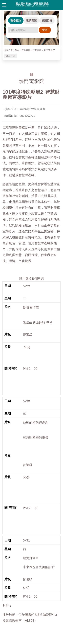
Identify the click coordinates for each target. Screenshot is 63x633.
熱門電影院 (49, 50)
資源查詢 (26, 50)
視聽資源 (37, 50)
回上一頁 (10, 55)
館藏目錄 (46, 20)
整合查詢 (15, 20)
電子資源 (31, 20)
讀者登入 (59, 5)
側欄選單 (4, 4)
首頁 (17, 50)
